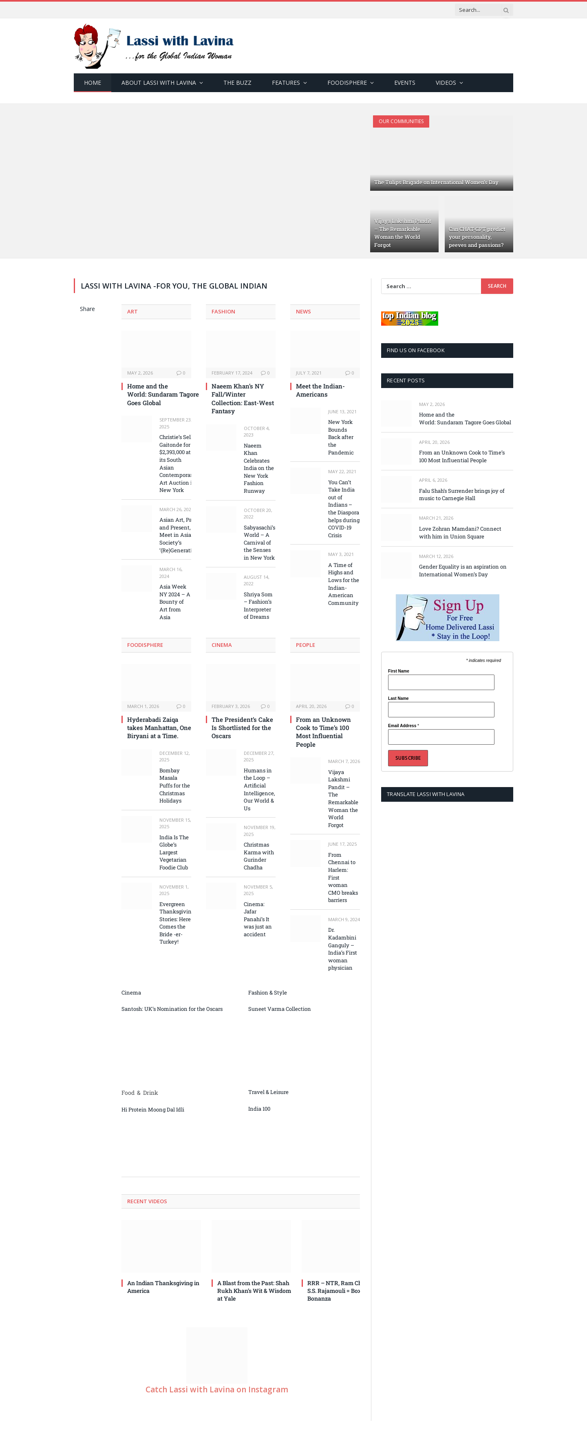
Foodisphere (347, 82)
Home (92, 82)
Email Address (403, 726)
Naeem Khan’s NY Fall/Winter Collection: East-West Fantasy (243, 398)
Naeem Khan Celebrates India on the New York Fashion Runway (259, 468)
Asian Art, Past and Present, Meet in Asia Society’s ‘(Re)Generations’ (180, 535)
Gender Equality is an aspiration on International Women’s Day (463, 570)
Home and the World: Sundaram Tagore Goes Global (159, 394)
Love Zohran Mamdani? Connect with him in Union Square (460, 532)
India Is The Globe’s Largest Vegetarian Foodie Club (174, 852)
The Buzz (237, 82)
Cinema (222, 644)
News (303, 311)
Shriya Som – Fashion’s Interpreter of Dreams (258, 606)
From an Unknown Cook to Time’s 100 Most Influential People (323, 731)
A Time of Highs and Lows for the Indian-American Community (343, 584)
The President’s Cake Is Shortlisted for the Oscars (242, 727)
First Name (398, 671)
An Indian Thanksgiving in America (163, 1287)
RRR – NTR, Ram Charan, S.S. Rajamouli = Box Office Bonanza (342, 1290)
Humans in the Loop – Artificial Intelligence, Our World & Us (259, 789)
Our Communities (401, 121)
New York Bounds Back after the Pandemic (341, 437)
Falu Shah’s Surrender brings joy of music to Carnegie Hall (462, 494)
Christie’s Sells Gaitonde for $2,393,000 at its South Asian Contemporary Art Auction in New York (177, 463)
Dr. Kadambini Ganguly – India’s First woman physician (342, 948)
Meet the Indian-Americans (320, 390)
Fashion (223, 311)
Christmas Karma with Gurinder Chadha (259, 856)
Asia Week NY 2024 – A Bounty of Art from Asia (174, 601)
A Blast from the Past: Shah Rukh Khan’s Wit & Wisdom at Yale (254, 1290)
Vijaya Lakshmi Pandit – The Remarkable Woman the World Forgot (402, 233)
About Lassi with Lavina (158, 82)
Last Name (398, 699)
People (305, 644)
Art (132, 311)
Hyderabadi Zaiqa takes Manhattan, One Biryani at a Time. (159, 727)
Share (87, 309)
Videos (446, 82)
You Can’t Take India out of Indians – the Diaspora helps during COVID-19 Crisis (344, 509)
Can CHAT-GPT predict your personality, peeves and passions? (477, 237)
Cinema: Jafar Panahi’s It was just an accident (258, 919)
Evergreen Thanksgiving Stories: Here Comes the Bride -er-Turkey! (176, 923)
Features (286, 82)
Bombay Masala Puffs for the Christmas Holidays (174, 785)
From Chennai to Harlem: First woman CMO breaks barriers (343, 877)
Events (404, 82)
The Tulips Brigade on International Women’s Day (436, 182)
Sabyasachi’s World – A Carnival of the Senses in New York (259, 542)
